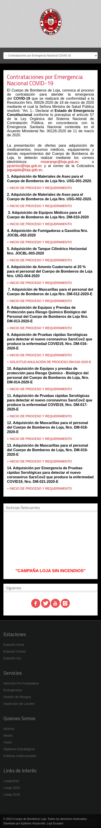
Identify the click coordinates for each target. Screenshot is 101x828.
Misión (7, 735)
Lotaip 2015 (11, 788)
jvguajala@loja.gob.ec (24, 170)
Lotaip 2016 (11, 794)
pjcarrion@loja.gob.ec (24, 166)
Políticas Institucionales (19, 756)
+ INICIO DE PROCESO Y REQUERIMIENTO (39, 188)
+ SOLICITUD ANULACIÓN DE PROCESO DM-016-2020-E (49, 362)
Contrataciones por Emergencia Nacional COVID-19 (45, 79)
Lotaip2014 (11, 781)
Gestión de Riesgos (17, 697)
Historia (8, 729)
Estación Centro (14, 651)
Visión (7, 742)
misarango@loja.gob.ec (60, 162)
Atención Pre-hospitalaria (21, 683)
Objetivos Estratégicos (19, 749)
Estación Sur (12, 658)
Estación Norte (13, 644)
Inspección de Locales (19, 703)
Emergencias (12, 690)
